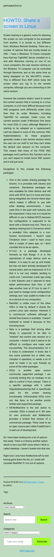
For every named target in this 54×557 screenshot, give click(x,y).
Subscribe (42, 541)
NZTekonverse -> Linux (33, 482)
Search (7, 514)
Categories (9, 528)
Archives (7, 503)
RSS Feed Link (27, 550)
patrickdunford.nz (12, 5)
